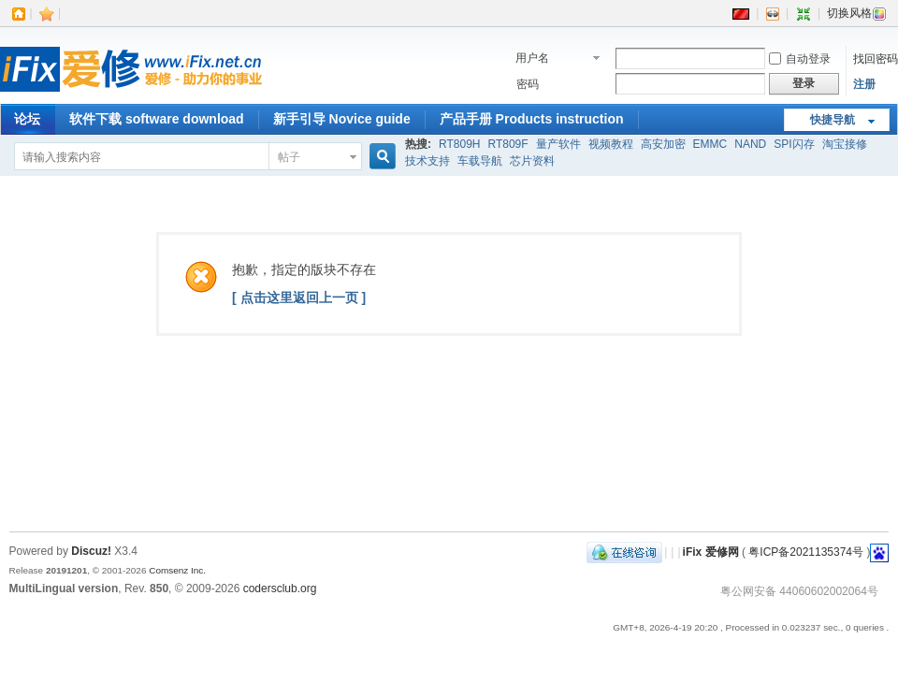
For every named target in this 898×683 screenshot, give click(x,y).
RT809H (459, 144)
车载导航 (479, 160)
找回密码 (875, 58)
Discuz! (91, 551)
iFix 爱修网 (711, 552)
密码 (527, 84)
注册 (864, 84)
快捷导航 (832, 119)
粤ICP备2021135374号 (805, 552)
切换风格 (857, 13)
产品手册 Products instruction (532, 118)
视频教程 (610, 144)
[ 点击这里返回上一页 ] (299, 297)
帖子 (289, 157)
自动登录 (800, 58)
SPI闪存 (794, 144)
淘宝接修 (844, 144)
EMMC (710, 144)
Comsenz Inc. (177, 570)
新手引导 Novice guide (342, 118)
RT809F (507, 144)
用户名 (532, 58)
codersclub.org (280, 588)
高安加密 (663, 144)
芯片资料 (532, 160)
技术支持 (427, 160)
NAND (750, 144)
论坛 (27, 118)
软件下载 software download (156, 118)
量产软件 (558, 144)
